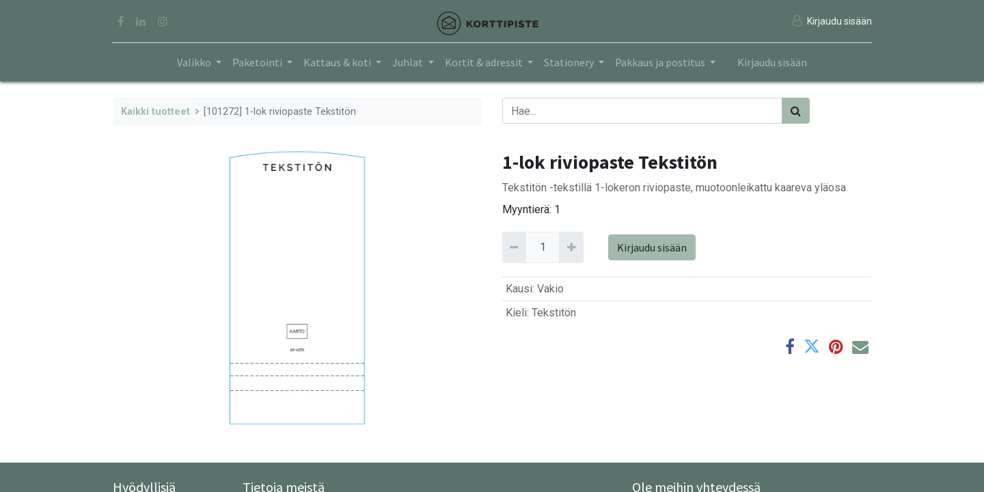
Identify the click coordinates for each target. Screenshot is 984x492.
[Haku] (796, 111)
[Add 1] (571, 247)
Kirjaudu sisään (772, 62)
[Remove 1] (514, 247)
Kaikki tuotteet (155, 112)
